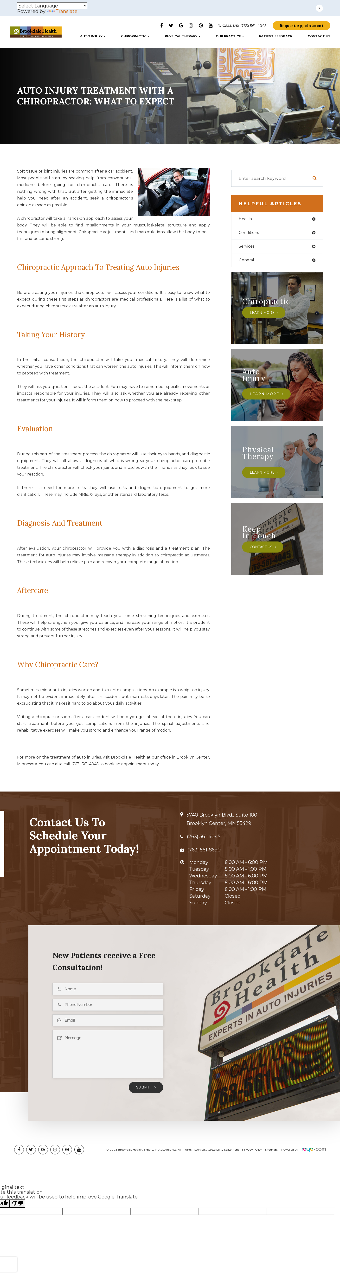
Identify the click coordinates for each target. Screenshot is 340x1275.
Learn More (263, 314)
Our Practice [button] (230, 36)
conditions (250, 233)
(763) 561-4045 (253, 25)
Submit (144, 1086)
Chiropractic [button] (135, 36)
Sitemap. (271, 1148)
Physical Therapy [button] (182, 36)
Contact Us (319, 36)
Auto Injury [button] (93, 36)
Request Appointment (302, 25)
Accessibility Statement (222, 1148)
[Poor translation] (17, 1202)
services (248, 247)
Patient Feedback (275, 36)
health (246, 219)
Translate (62, 11)
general (247, 261)
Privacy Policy (252, 1148)
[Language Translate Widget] (52, 5)
